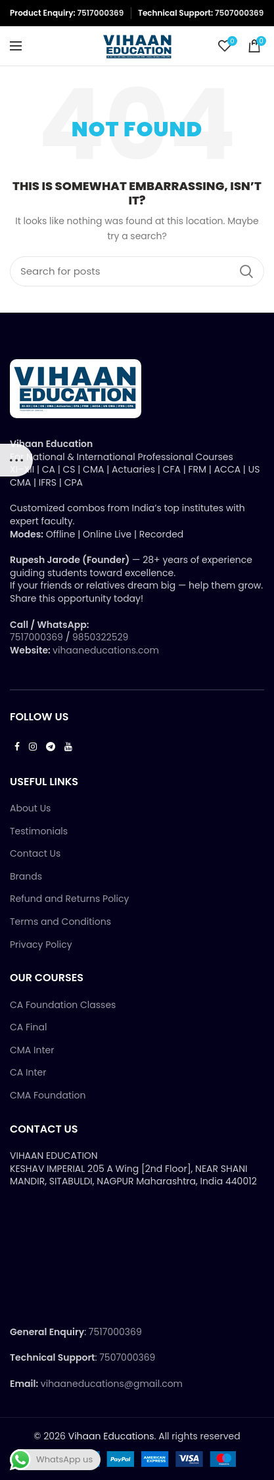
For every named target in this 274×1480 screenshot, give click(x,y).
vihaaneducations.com (106, 650)
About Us (30, 808)
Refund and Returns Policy (69, 899)
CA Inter (28, 1072)
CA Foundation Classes (63, 1005)
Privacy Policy (41, 945)
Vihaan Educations (111, 1436)
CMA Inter (32, 1050)
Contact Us (35, 853)
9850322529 (100, 637)
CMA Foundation (47, 1095)
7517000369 (100, 12)
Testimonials (39, 831)
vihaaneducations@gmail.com (112, 1383)
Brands (26, 876)
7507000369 (239, 12)
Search (246, 271)
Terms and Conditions (60, 922)
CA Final (28, 1027)
